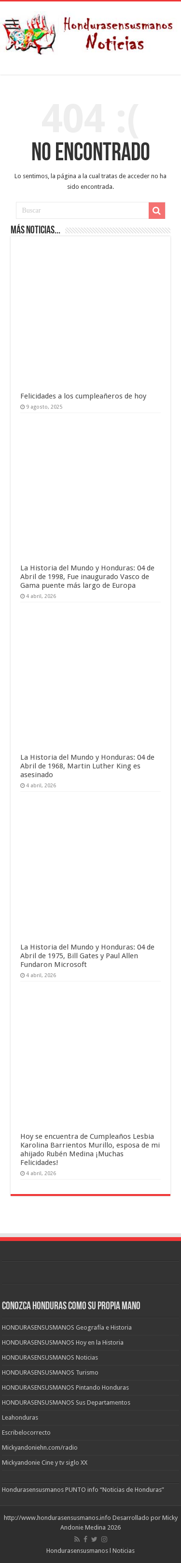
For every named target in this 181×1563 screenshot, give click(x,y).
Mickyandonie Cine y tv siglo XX (44, 1462)
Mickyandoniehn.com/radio (40, 1447)
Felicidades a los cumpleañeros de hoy (83, 396)
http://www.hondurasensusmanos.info (57, 1517)
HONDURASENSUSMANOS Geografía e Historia (67, 1327)
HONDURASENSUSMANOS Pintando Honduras (65, 1387)
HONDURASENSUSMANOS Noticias (50, 1357)
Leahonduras (20, 1417)
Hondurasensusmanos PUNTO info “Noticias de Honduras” (83, 1489)
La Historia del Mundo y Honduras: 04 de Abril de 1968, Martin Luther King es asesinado (87, 766)
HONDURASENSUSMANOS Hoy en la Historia (63, 1342)
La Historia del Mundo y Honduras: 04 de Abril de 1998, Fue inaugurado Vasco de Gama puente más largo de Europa (87, 577)
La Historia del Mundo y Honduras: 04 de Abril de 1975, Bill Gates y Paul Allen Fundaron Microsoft (87, 956)
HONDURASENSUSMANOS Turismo (50, 1372)
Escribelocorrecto (26, 1432)
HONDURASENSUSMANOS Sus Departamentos (66, 1402)
